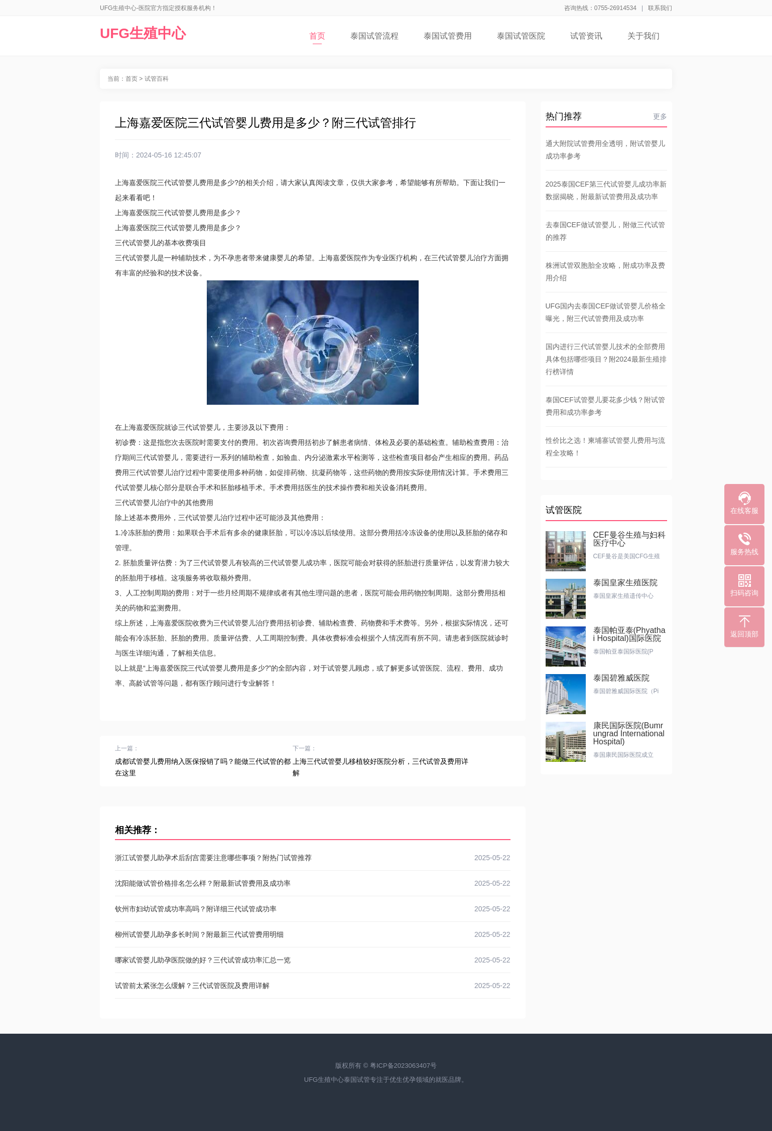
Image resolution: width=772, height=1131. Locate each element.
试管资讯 (586, 36)
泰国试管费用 (448, 36)
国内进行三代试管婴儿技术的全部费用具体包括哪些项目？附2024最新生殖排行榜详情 (606, 359)
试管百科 (157, 78)
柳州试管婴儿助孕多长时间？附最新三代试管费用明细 (312, 934)
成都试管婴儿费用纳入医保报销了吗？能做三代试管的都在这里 (203, 767)
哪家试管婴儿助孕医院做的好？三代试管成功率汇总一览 (312, 959)
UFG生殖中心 (143, 33)
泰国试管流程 (374, 36)
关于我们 (643, 36)
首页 (317, 38)
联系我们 (660, 8)
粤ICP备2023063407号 (403, 1065)
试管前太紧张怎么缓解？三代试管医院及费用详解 (312, 985)
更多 (660, 116)
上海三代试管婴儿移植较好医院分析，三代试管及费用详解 (380, 767)
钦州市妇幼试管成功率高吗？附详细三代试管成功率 (312, 908)
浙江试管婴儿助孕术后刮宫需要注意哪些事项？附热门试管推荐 (312, 857)
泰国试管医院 (521, 36)
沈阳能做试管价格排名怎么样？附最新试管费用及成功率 (312, 883)
